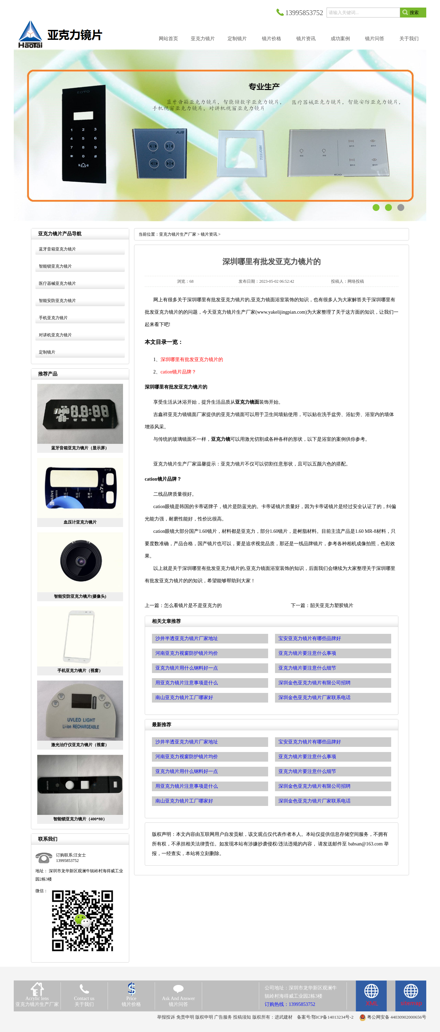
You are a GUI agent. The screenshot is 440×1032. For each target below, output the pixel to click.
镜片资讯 (209, 234)
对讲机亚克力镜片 (55, 335)
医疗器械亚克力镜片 (57, 283)
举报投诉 (166, 1017)
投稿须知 (242, 1017)
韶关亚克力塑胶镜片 (331, 605)
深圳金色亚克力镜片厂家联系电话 (314, 801)
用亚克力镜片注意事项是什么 (186, 786)
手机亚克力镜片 (53, 317)
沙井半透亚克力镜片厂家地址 (186, 741)
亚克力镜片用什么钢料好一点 (186, 771)
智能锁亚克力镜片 (55, 266)
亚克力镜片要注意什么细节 (307, 771)
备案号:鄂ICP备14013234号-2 (325, 1017)
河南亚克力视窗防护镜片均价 (186, 756)
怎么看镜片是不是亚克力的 (193, 605)
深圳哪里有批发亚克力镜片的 (192, 359)
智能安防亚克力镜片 (57, 300)
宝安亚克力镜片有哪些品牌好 (309, 741)
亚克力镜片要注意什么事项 (307, 756)
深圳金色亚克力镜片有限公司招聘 (314, 786)
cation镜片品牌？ (178, 371)
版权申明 (204, 1017)
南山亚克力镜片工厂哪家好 (184, 801)
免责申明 (185, 1017)
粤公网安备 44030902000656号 (396, 1017)
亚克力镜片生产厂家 (177, 234)
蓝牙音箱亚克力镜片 (57, 249)
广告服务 (223, 1017)
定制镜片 (47, 352)
